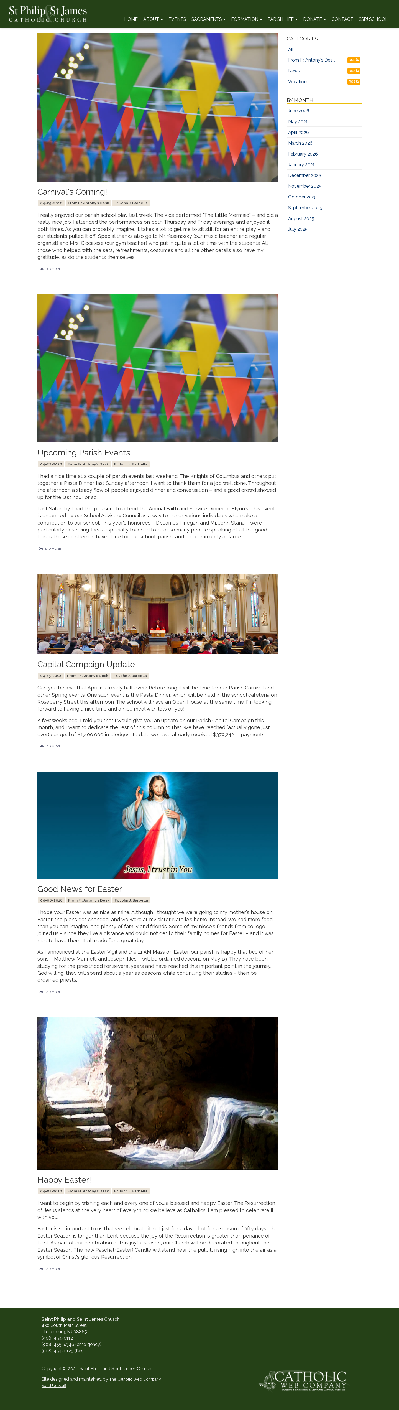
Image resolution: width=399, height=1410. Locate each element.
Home (131, 19)
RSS (354, 60)
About (153, 19)
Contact (342, 19)
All (290, 49)
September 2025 (305, 207)
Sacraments (208, 19)
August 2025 (301, 218)
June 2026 (298, 110)
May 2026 (298, 121)
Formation (246, 19)
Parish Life (283, 19)
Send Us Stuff (54, 1385)
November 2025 (304, 186)
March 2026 (300, 143)
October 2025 (302, 197)
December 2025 (304, 175)
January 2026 (302, 164)
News (294, 70)
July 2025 (298, 229)
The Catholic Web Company (135, 1379)
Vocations (298, 81)
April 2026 (298, 132)
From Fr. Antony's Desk (311, 60)
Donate (314, 19)
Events (177, 19)
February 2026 (303, 154)
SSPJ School (373, 19)
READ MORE (50, 269)
